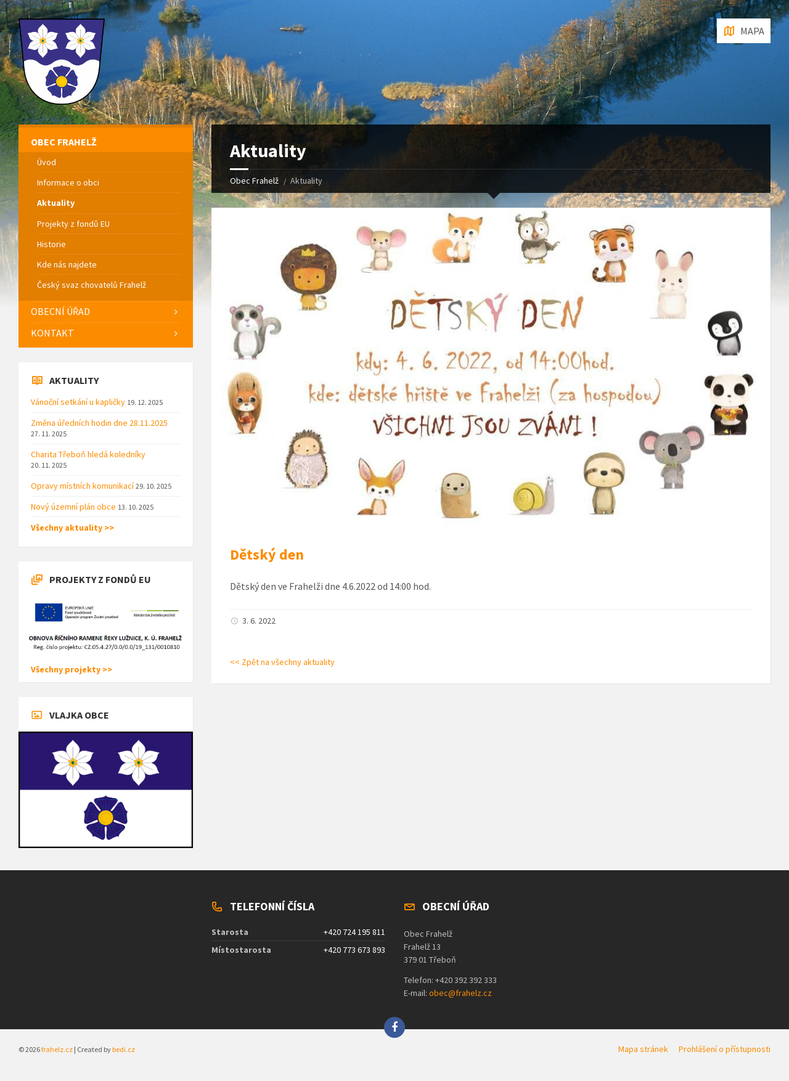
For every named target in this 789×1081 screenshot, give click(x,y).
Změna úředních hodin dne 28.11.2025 (99, 422)
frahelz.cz (57, 1049)
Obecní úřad (60, 311)
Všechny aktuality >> (72, 527)
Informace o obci (68, 182)
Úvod (46, 162)
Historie (51, 244)
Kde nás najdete (67, 264)
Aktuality (56, 202)
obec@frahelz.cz (460, 992)
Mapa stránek (643, 1048)
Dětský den (267, 554)
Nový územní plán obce (74, 506)
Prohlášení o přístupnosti (725, 1048)
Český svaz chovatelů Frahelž (91, 284)
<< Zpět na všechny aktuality (282, 661)
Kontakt (52, 333)
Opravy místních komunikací (83, 485)
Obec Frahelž (254, 180)
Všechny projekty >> (71, 669)
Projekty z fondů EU (73, 223)
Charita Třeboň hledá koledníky (88, 454)
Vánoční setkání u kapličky (79, 401)
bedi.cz (123, 1049)
